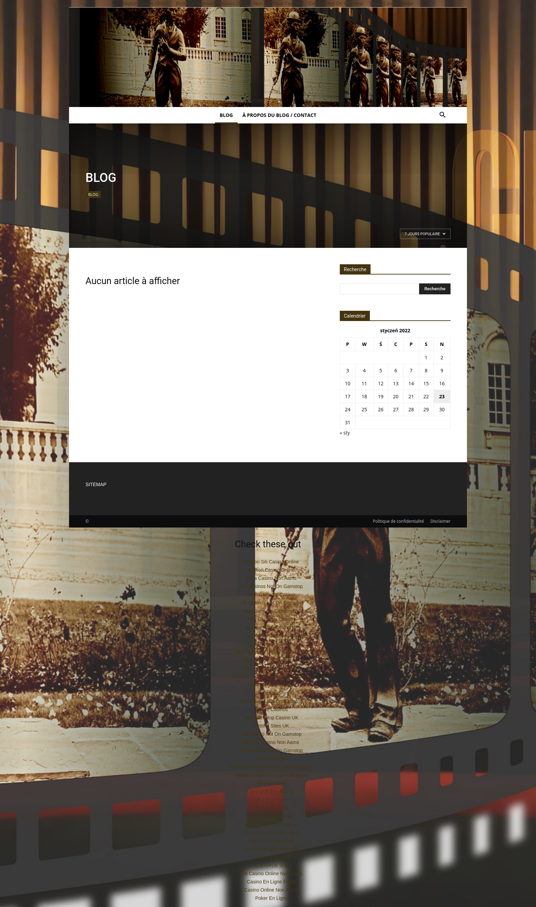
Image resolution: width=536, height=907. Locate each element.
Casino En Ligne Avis (271, 840)
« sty (345, 432)
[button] (442, 115)
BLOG (226, 115)
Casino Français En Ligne (271, 832)
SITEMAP (95, 484)
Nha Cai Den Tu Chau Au (271, 824)
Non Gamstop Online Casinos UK (271, 652)
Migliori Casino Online (271, 570)
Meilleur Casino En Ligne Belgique (271, 775)
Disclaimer (440, 521)
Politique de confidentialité (398, 521)
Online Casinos (271, 709)
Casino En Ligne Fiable (271, 881)
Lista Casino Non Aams (272, 578)
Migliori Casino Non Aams (271, 742)
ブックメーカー (272, 799)
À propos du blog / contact (279, 115)
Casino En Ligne (271, 857)
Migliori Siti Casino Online (271, 561)
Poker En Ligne (271, 898)
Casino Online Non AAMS (271, 890)
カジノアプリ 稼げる (272, 791)
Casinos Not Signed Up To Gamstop (271, 676)
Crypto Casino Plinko (271, 816)
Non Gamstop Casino (272, 594)
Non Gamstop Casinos (271, 619)
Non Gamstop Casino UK (271, 627)
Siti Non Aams (272, 783)
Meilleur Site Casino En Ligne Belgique (271, 767)
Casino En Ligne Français (271, 849)
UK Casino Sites (271, 693)
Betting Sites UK (271, 726)
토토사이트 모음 (271, 865)
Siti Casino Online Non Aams (272, 873)
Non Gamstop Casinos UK (271, 611)
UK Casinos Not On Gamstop (271, 586)
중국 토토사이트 (271, 808)
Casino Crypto (271, 758)
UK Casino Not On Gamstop (272, 734)
